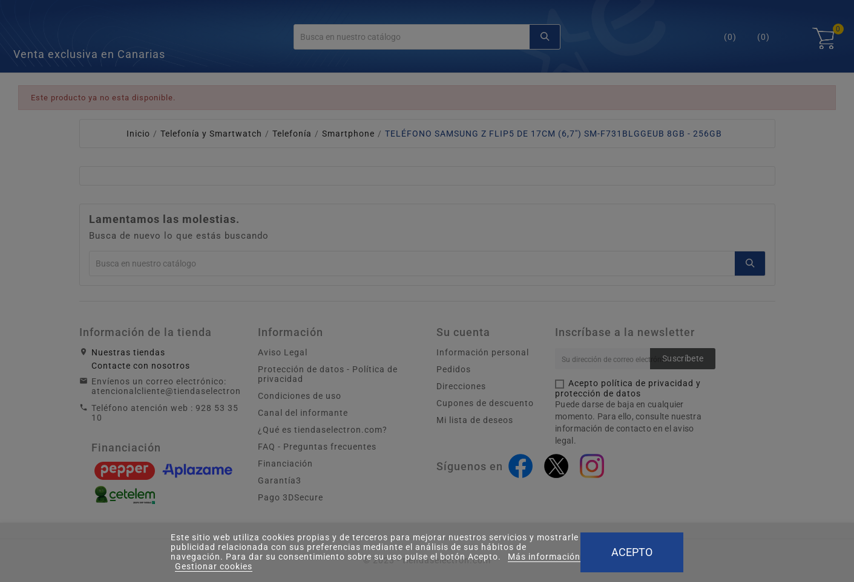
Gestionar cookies (213, 566)
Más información (544, 556)
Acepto (631, 552)
